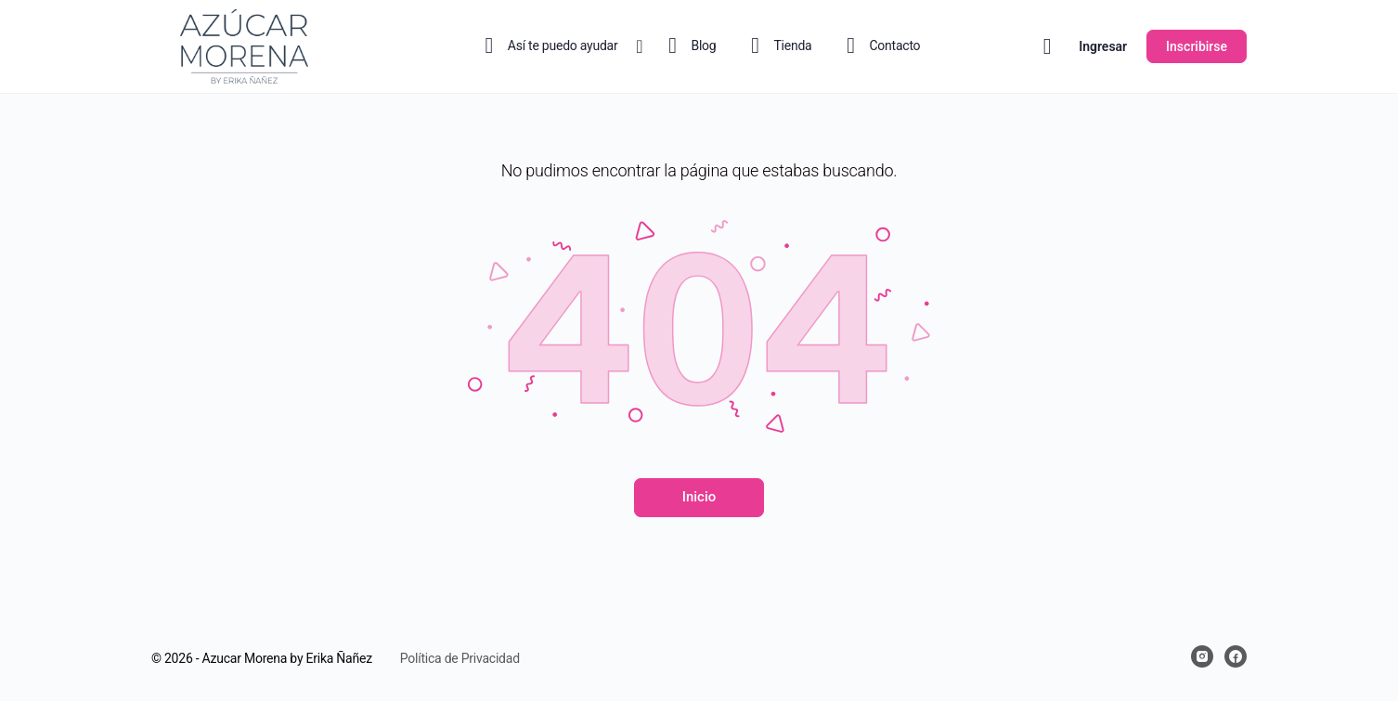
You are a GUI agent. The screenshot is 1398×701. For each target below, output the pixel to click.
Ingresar (1103, 46)
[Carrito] (1048, 46)
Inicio (699, 496)
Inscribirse (1196, 46)
